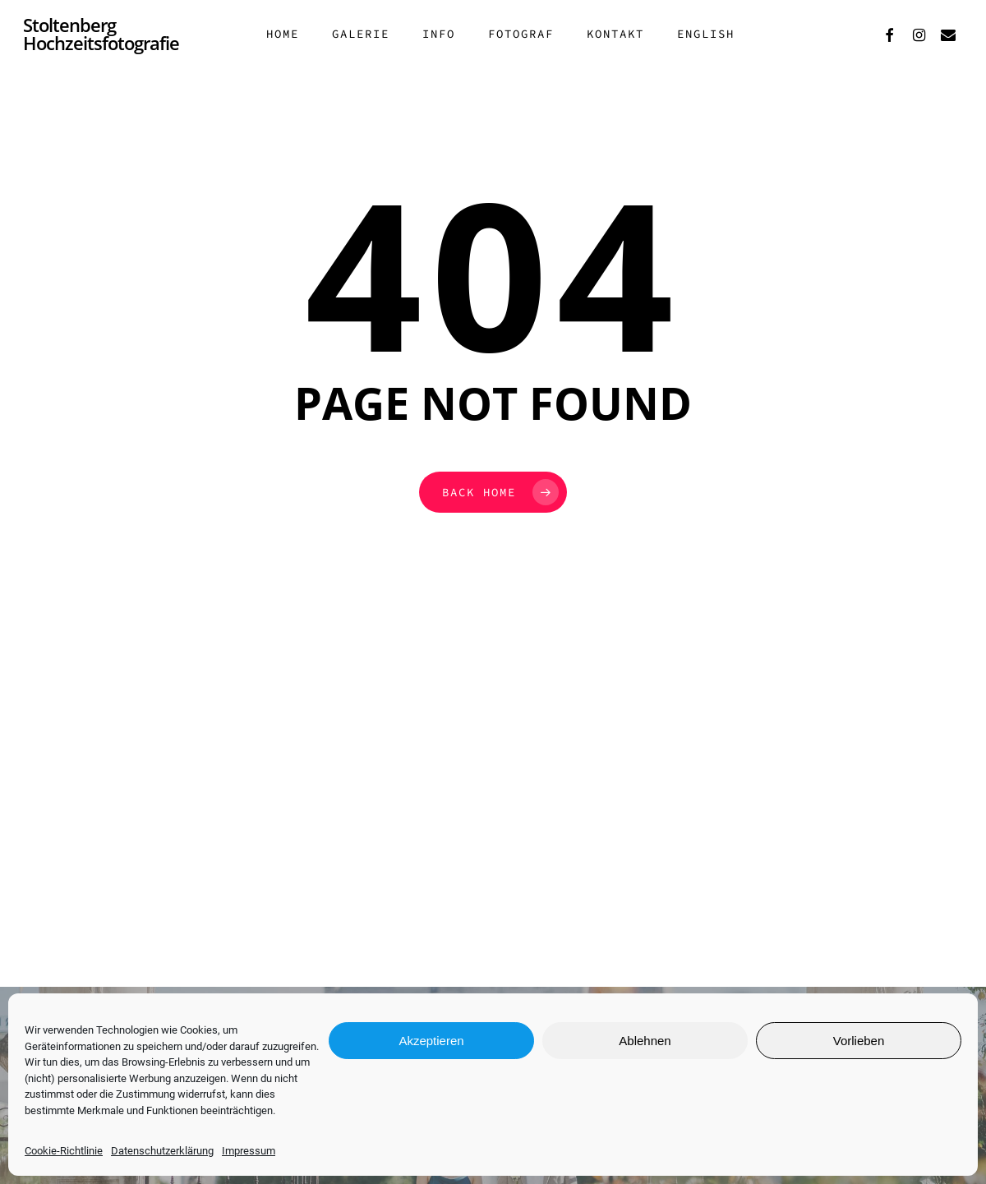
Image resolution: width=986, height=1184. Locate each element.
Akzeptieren (431, 1041)
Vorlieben (859, 1041)
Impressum (248, 1151)
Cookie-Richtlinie (64, 1151)
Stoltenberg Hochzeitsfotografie (101, 43)
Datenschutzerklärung (162, 1151)
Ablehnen (644, 1041)
